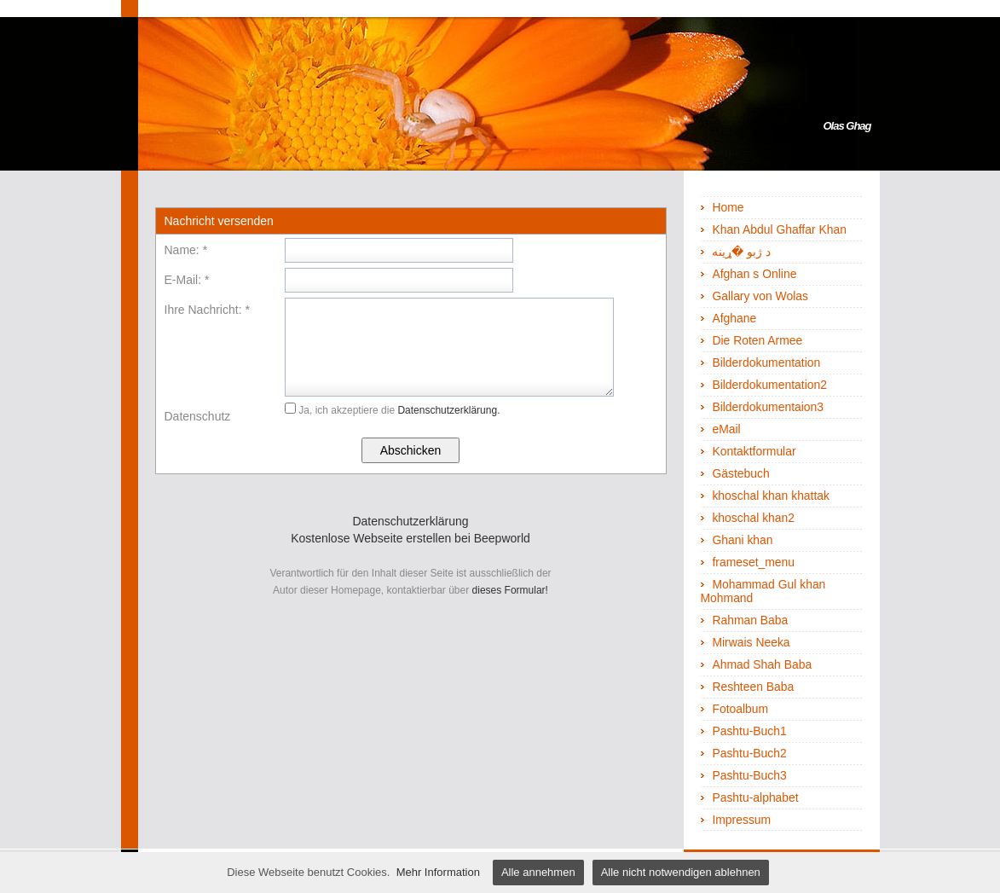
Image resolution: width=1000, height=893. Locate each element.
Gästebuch (740, 473)
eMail (726, 429)
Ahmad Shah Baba (762, 664)
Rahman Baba (750, 620)
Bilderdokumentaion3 (768, 407)
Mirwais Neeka (750, 642)
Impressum (741, 819)
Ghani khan (742, 540)
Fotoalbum (740, 709)
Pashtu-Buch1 (749, 731)
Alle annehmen (538, 872)
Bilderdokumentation (766, 362)
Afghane (734, 318)
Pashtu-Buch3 (749, 775)
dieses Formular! (510, 590)
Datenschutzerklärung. (448, 410)
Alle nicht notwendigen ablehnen (680, 872)
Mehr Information (438, 872)
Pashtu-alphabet (755, 797)
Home (727, 207)
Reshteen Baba (753, 686)
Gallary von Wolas (760, 296)
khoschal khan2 (753, 518)
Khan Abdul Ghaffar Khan (779, 229)
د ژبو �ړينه (741, 251)
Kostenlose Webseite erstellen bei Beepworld (410, 538)
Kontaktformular (753, 451)
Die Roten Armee (757, 340)
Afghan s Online (754, 274)
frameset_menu (753, 562)
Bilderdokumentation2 (769, 384)
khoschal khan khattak (770, 495)
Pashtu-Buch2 (749, 753)
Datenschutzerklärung (410, 521)
